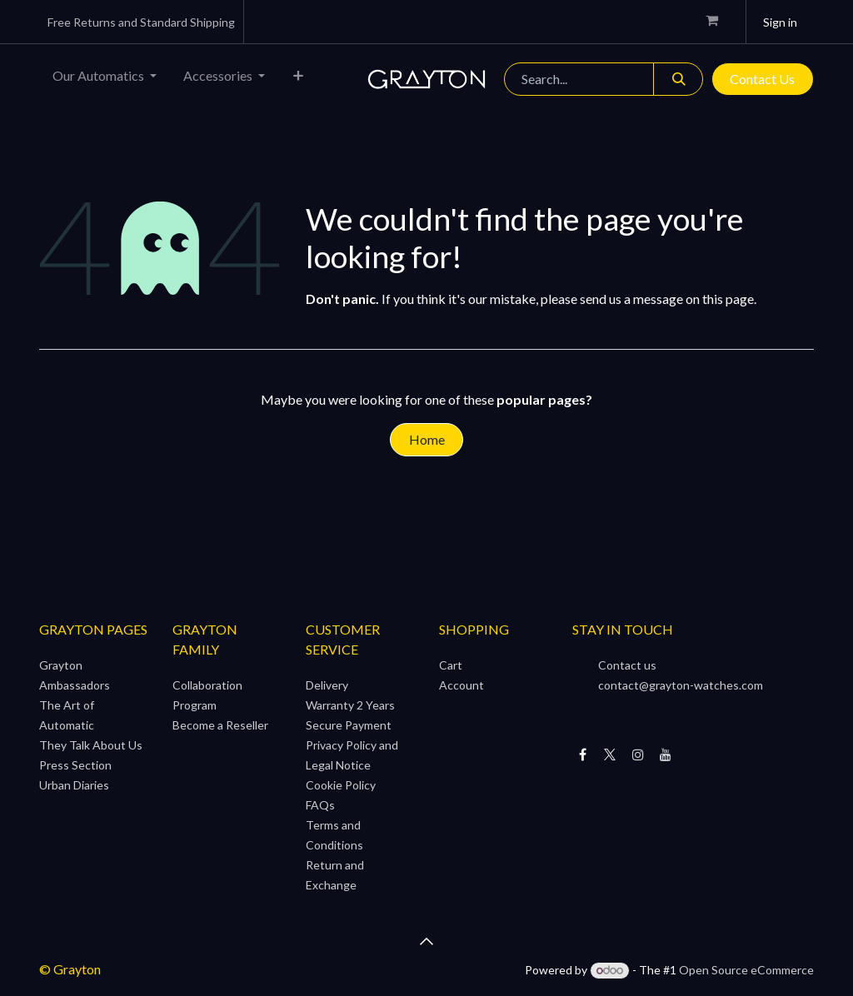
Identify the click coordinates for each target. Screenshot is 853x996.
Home (427, 439)
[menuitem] (104, 79)
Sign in (780, 22)
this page (728, 298)
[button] (426, 941)
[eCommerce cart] (719, 21)
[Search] (678, 79)
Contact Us (762, 79)
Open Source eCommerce (746, 970)
